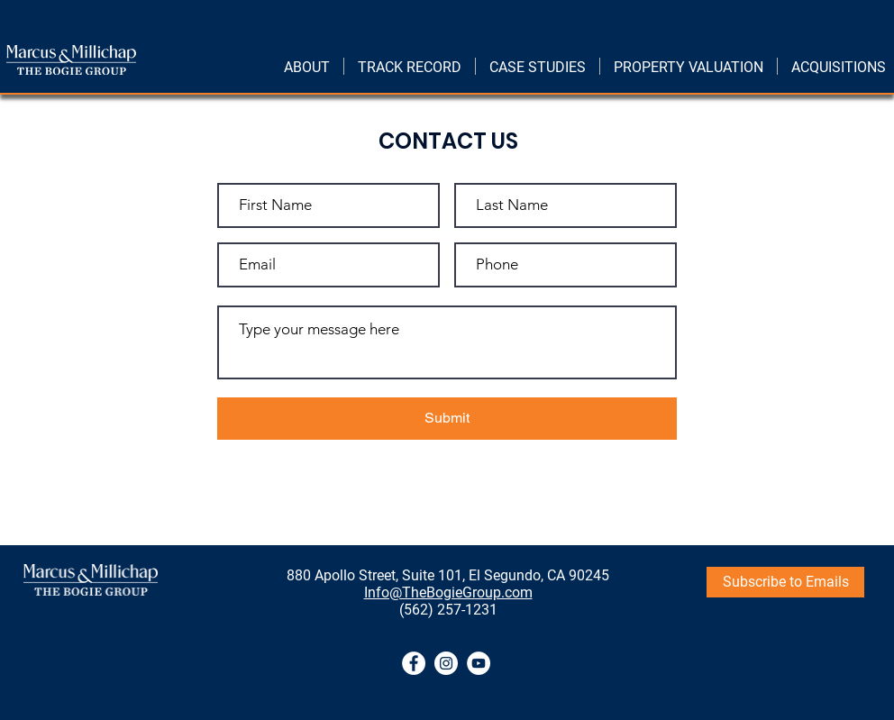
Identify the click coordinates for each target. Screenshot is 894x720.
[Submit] (447, 418)
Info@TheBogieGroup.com (448, 592)
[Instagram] (446, 663)
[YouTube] (478, 663)
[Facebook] (413, 663)
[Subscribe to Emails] (785, 582)
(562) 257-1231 (448, 609)
